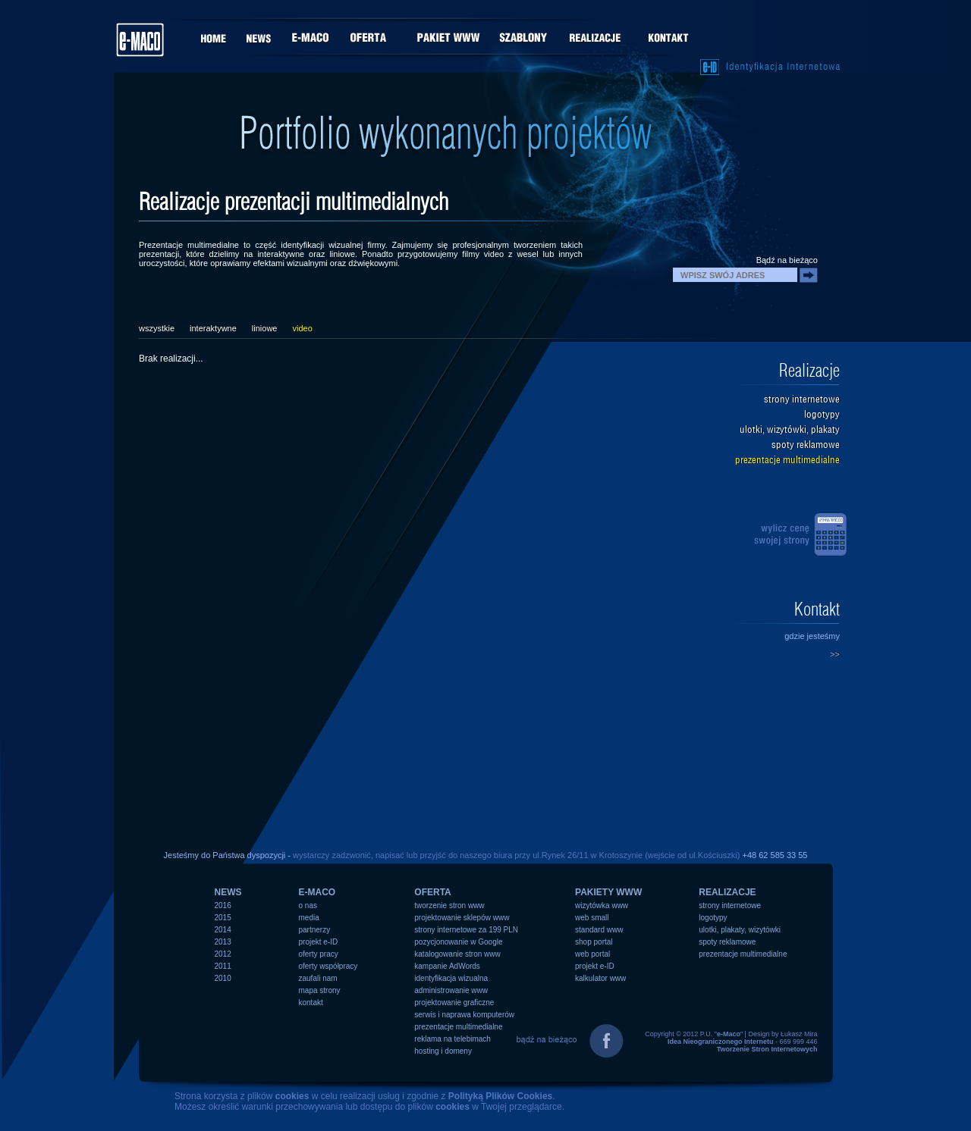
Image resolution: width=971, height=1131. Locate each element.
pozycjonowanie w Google (458, 942)
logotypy (822, 414)
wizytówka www (601, 905)
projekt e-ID (318, 942)
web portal (592, 954)
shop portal (593, 942)
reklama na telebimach (452, 1039)
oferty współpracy (328, 966)
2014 (223, 930)
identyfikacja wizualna (451, 978)
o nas (308, 905)
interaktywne (213, 328)
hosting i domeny (443, 1051)
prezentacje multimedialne (787, 459)
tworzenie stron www (449, 905)
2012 (223, 954)
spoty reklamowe (805, 444)
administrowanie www (451, 990)
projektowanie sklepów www (461, 917)
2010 (223, 978)
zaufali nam (318, 978)
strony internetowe (802, 399)
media (309, 917)
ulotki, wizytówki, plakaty (790, 429)
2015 (223, 917)
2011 (223, 966)
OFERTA (432, 892)
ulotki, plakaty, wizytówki (740, 930)
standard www (599, 930)
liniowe (265, 328)
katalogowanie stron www (457, 954)
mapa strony (320, 990)
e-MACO (317, 892)
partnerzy (315, 930)
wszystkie (156, 328)
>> (835, 654)
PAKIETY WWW (608, 892)
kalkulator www (600, 978)
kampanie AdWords (447, 966)
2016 (223, 905)
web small (591, 917)
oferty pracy (318, 954)
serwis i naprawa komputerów (464, 1014)
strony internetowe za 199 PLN (466, 930)
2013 (223, 942)
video (302, 328)
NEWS (228, 892)
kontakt (311, 1002)
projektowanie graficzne (454, 1002)
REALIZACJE (727, 892)
